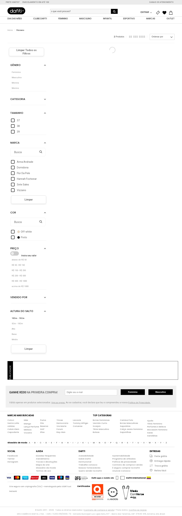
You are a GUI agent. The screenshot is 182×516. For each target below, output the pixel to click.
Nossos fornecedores (89, 468)
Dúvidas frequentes (46, 456)
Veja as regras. (58, 403)
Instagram (12, 462)
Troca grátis (161, 466)
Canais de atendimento (161, 2)
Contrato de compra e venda (127, 465)
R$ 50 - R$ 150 (18, 266)
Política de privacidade (124, 462)
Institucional (85, 462)
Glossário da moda (46, 468)
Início (10, 31)
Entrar (145, 12)
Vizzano (20, 31)
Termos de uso (43, 471)
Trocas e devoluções (46, 462)
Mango (27, 424)
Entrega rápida (162, 461)
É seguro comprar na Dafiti (126, 468)
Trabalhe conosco (88, 465)
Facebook (12, 456)
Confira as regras (138, 510)
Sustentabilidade (121, 456)
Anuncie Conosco (121, 471)
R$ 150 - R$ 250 (19, 271)
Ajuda (150, 421)
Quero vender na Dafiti (90, 471)
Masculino (160, 393)
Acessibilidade (86, 456)
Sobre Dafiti (85, 459)
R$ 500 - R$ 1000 (19, 282)
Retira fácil (160, 471)
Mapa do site (43, 465)
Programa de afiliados (124, 459)
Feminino (132, 393)
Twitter (11, 459)
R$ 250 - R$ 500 (19, 276)
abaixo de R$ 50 (19, 261)
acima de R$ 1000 (20, 287)
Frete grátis (160, 457)
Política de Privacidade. (139, 403)
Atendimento (42, 459)
